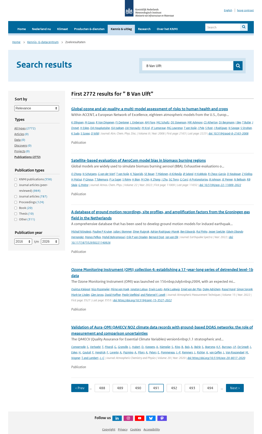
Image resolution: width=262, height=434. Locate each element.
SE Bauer (149, 174)
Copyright (108, 429)
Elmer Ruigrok (141, 231)
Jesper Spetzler (217, 231)
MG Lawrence (175, 128)
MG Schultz (162, 122)
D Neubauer (234, 174)
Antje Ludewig (172, 289)
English (228, 10)
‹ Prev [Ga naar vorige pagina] (79, 388)
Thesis (26, 213)
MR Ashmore (194, 122)
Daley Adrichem (211, 289)
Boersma (210, 347)
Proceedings (31, 202)
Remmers (187, 352)
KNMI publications (35, 179)
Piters (141, 352)
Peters (152, 352)
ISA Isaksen (117, 128)
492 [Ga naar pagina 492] (174, 388)
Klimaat (62, 29)
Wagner (75, 358)
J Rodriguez (220, 128)
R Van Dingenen (105, 122)
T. (103, 347)
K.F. (218, 347)
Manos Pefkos (93, 237)
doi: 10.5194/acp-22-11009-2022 (220, 185)
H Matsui (76, 179)
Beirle (197, 347)
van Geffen (216, 352)
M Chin (145, 179)
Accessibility (151, 429)
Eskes (74, 352)
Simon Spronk (245, 289)
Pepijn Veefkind (130, 295)
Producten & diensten (89, 29)
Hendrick (100, 352)
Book (26, 208)
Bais (187, 347)
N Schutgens (89, 174)
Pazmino (128, 352)
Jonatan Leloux (139, 289)
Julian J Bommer (122, 231)
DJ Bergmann (226, 122)
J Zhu (164, 179)
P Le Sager (115, 179)
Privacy (123, 429)
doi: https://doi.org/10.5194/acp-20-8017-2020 (216, 358)
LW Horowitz (132, 128)
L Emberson (136, 122)
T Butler (246, 122)
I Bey (238, 122)
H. (80, 352)
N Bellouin (240, 179)
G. (115, 347)
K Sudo (75, 133)
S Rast (209, 128)
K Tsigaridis (136, 174)
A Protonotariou (198, 179)
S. (88, 347)
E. (159, 352)
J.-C (102, 358)
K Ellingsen (77, 122)
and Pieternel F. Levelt (153, 295)
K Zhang (155, 179)
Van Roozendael (235, 352)
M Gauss (90, 122)
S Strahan (246, 128)
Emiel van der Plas (191, 289)
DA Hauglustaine (100, 128)
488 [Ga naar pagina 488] (102, 388)
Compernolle (78, 347)
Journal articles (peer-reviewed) (33, 188)
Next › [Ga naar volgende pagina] (235, 388)
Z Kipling (247, 174)
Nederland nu (41, 29)
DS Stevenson (178, 122)
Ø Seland (188, 174)
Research (144, 29)
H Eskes (84, 128)
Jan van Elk (171, 237)
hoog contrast (245, 10)
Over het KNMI (167, 29)
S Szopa (85, 133)
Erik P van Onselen (137, 237)
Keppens (150, 347)
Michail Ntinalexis (81, 231)
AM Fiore (150, 122)
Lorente (114, 352)
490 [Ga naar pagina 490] (138, 388)
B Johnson (215, 179)
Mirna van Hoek (120, 289)
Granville (123, 347)
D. (142, 347)
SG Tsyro (174, 179)
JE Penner (227, 179)
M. (246, 352)
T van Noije (190, 128)
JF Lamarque (158, 128)
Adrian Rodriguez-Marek (164, 231)
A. (157, 347)
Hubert (136, 347)
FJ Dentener (122, 122)
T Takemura (101, 179)
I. (250, 347)
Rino (177, 347)
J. (130, 347)
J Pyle (201, 128)
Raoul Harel (228, 289)
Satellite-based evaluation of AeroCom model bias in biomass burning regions (138, 160)
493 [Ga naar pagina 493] (192, 388)
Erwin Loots (155, 289)
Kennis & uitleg (121, 29)
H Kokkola (200, 174)
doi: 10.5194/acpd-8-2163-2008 (228, 133)
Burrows (227, 347)
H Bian (136, 179)
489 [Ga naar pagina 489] (120, 388)
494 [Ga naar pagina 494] (210, 388)
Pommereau (168, 352)
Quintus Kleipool (80, 289)
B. (182, 347)
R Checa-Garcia (217, 174)
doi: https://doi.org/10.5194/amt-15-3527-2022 (142, 300)
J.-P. (178, 352)
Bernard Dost (156, 237)
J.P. (234, 347)
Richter (201, 352)
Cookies (135, 429)
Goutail (86, 352)
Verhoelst (95, 347)
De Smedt (243, 347)
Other (27, 219)
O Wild (95, 133)
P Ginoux (88, 179)
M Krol (146, 128)
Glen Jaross (97, 295)
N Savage (233, 128)
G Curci (184, 179)
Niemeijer (165, 347)
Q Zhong (76, 174)
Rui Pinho (201, 231)
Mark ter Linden (80, 295)
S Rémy (126, 179)
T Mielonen (162, 174)
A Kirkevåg (175, 174)
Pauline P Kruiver (102, 231)
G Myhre (83, 185)
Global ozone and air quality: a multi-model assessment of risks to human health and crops (149, 109)
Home (21, 29)
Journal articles (33, 196)
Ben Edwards (187, 231)
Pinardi (109, 347)
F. (93, 352)
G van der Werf (106, 174)
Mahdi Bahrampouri (113, 237)
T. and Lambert (89, 358)
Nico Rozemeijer (100, 289)
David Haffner (113, 295)
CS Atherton (211, 122)
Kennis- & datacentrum (43, 42)
